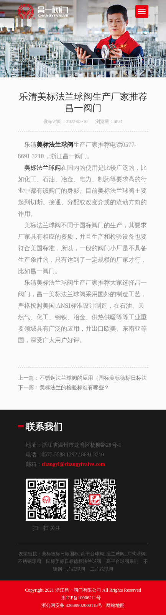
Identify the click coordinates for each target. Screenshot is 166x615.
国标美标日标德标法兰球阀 (73, 561)
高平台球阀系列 (122, 561)
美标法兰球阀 (42, 167)
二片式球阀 (101, 569)
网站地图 (115, 605)
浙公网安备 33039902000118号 (71, 605)
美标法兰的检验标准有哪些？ (74, 387)
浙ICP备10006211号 (80, 597)
